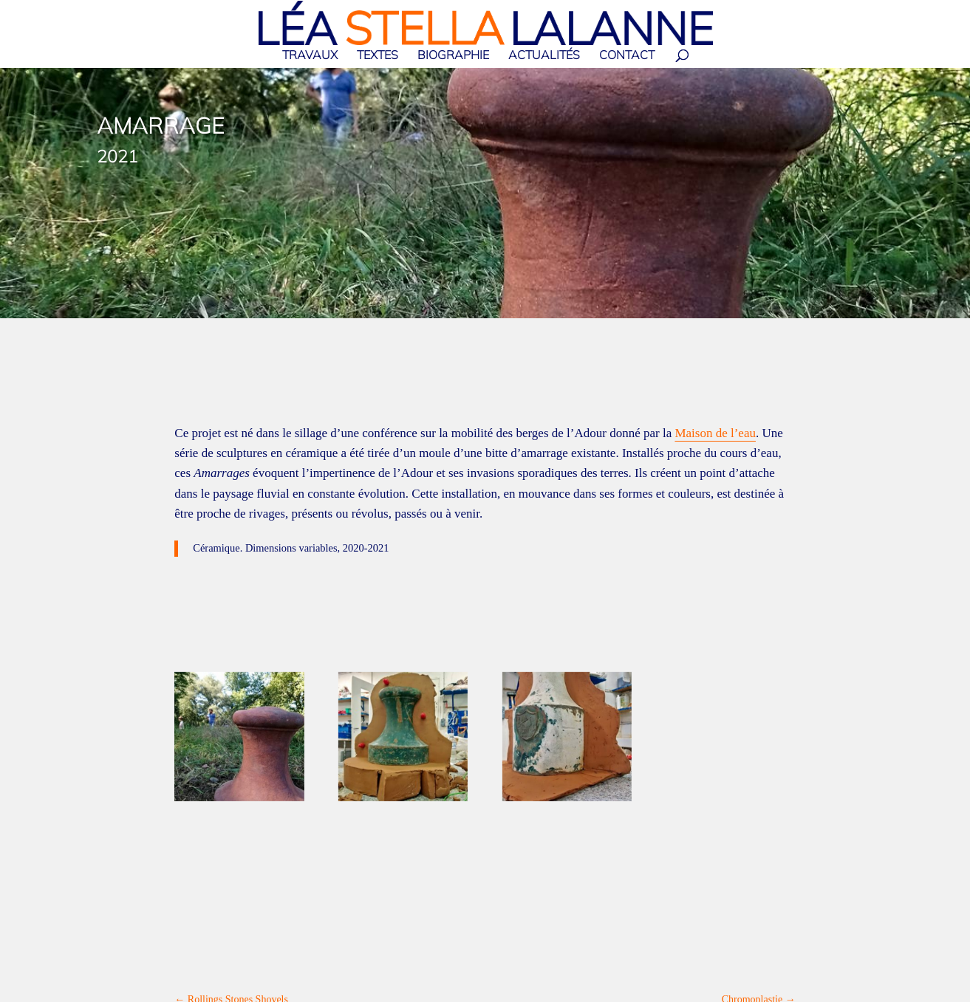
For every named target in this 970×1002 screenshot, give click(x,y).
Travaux (310, 55)
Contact (627, 55)
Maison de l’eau (715, 433)
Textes (377, 55)
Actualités (544, 55)
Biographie (453, 55)
